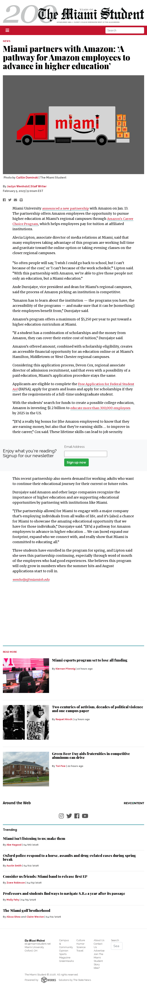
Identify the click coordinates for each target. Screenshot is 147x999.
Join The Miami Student (98, 963)
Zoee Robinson (16, 888)
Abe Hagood (14, 850)
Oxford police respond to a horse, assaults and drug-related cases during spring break (69, 862)
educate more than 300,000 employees (102, 413)
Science (80, 952)
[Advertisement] (73, 619)
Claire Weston (35, 922)
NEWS (6, 41)
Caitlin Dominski (27, 177)
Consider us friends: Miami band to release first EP (45, 881)
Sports (63, 959)
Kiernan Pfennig (65, 674)
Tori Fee (61, 771)
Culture (80, 945)
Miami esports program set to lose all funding (89, 665)
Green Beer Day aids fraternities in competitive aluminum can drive (91, 761)
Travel (79, 955)
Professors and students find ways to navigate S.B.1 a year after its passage (64, 898)
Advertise (99, 955)
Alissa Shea (14, 922)
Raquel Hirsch (64, 724)
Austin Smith (14, 871)
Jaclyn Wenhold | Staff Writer (27, 186)
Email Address (74, 452)
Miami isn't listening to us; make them (34, 843)
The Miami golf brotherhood (26, 915)
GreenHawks (66, 966)
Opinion (63, 955)
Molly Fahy (13, 905)
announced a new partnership (67, 208)
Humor (80, 948)
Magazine (64, 962)
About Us (99, 945)
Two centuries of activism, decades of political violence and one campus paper (97, 714)
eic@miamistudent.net (38, 948)
